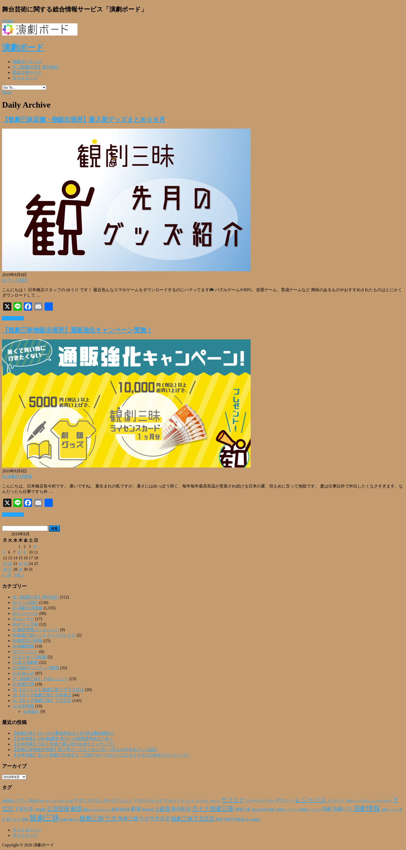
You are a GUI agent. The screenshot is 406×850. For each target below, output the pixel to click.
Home (7, 92)
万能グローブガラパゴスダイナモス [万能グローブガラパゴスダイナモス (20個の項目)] (369, 800)
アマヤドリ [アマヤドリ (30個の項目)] (171, 801)
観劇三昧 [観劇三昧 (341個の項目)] (45, 818)
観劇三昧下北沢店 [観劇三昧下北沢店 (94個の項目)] (193, 819)
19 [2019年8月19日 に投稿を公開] (5, 563)
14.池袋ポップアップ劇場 (35, 668)
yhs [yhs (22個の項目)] (47, 800)
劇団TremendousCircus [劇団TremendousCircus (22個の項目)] (97, 809)
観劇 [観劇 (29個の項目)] (25, 819)
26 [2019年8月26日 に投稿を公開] (5, 569)
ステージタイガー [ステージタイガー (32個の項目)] (259, 801)
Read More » (13, 318)
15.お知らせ (23, 673)
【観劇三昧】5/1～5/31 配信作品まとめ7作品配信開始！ (63, 733)
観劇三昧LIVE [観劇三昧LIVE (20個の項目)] (69, 819)
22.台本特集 (23, 706)
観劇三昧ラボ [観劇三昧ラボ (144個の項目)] (98, 818)
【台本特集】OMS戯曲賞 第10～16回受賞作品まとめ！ (63, 738)
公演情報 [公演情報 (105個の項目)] (58, 809)
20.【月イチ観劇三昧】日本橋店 (41, 695)
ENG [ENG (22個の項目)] (41, 800)
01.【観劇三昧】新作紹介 (35, 67)
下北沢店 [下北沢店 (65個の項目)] (24, 809)
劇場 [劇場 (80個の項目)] (136, 809)
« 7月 (6, 575)
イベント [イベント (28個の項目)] (188, 801)
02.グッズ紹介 (15, 280)
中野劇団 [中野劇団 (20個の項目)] (40, 809)
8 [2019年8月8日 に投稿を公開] (19, 552)
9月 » (19, 575)
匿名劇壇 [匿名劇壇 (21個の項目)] (148, 809)
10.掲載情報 (23, 646)
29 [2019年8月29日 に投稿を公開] (20, 569)
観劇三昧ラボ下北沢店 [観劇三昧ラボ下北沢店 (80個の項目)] (144, 818)
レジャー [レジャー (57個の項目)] (336, 800)
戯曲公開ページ (26, 72)
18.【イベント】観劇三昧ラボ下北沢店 (48, 689)
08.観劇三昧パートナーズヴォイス (44, 635)
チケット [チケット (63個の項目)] (285, 800)
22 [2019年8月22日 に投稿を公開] (20, 563)
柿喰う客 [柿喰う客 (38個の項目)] (243, 809)
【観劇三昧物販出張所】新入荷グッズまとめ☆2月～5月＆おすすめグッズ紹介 (84, 749)
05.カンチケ (23, 619)
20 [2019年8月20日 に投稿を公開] (10, 563)
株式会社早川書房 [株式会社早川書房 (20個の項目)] (263, 809)
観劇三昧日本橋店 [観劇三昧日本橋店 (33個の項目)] (230, 819)
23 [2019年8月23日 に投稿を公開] (26, 563)
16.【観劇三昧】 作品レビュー (40, 679)
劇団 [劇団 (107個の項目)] (76, 809)
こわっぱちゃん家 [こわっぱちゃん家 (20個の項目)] (61, 800)
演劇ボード (23, 47)
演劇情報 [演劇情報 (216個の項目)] (366, 808)
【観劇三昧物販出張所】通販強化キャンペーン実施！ (77, 330)
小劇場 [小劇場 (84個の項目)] (162, 809)
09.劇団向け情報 (27, 640)
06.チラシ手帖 (25, 624)
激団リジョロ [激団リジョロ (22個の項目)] (389, 809)
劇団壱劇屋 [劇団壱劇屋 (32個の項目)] (121, 809)
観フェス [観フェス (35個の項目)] (13, 819)
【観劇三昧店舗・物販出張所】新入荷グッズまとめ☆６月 (83, 119)
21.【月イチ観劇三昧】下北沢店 (41, 700)
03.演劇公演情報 (17, 476)
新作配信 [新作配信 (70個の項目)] (181, 809)
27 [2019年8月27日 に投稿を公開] (10, 569)
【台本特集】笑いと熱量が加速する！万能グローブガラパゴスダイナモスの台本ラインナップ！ (101, 755)
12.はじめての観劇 (29, 657)
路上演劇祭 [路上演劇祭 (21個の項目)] (253, 819)
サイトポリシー (26, 830)
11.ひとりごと (25, 651)
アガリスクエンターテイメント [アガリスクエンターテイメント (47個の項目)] (103, 800)
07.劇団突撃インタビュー (35, 630)
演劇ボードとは (26, 61)
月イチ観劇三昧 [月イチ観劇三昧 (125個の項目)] (213, 808)
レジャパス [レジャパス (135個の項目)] (310, 799)
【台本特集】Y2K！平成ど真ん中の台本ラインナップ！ (64, 744)
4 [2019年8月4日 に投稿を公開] (35, 546)
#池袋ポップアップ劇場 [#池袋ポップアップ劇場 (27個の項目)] (19, 801)
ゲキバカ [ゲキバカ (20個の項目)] (215, 800)
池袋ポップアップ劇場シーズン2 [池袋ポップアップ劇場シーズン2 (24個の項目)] (298, 809)
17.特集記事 (23, 684)
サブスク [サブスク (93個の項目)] (233, 800)
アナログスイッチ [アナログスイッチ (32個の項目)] (147, 801)
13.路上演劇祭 (25, 662)
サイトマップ (24, 78)
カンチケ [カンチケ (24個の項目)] (202, 801)
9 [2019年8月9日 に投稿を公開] (25, 552)
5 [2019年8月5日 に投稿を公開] (4, 552)
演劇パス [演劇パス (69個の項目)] (342, 809)
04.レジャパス (25, 613)
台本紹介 (31, 711)
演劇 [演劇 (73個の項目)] (326, 809)
